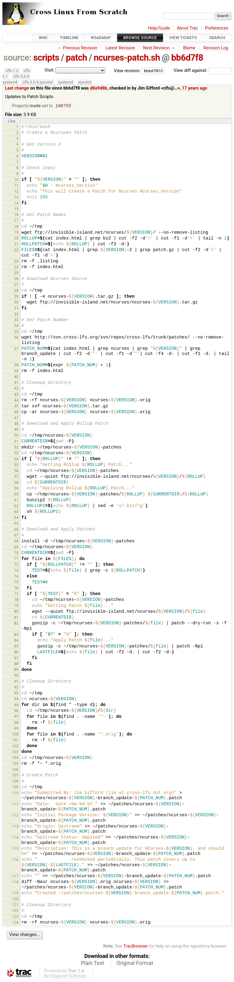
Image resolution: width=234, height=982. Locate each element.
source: (17, 57)
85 (16, 646)
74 (16, 577)
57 (16, 477)
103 (15, 752)
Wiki (43, 37)
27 (16, 285)
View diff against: (203, 70)
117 (15, 876)
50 (16, 436)
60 (16, 494)
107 (15, 776)
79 (16, 606)
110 (15, 793)
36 (16, 338)
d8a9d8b (98, 88)
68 (16, 541)
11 (16, 186)
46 (16, 412)
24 (16, 267)
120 (15, 899)
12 (16, 192)
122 (15, 911)
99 (16, 729)
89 (16, 670)
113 (15, 826)
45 (16, 406)
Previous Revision (80, 48)
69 (16, 547)
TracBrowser (135, 946)
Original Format (134, 964)
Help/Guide (159, 28)
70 (16, 553)
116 (15, 860)
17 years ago (194, 88)
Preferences (216, 28)
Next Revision (156, 48)
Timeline (69, 37)
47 (16, 418)
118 (15, 882)
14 (16, 203)
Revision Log (216, 48)
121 (15, 905)
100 (15, 734)
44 (16, 401)
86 (16, 652)
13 (16, 198)
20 (16, 238)
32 (16, 314)
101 (15, 740)
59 (16, 489)
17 (16, 221)
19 (16, 233)
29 (16, 297)
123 (15, 917)
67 (16, 536)
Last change (17, 88)
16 (16, 215)
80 (16, 612)
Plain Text (92, 964)
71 (16, 559)
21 (16, 245)
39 (16, 371)
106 (15, 770)
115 (15, 849)
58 (16, 483)
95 (16, 705)
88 (16, 664)
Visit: (49, 70)
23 (16, 262)
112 (15, 816)
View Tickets (183, 37)
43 (16, 395)
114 (15, 838)
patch (76, 57)
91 (16, 682)
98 (16, 723)
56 (16, 471)
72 (16, 565)
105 (15, 764)
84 (16, 641)
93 (16, 693)
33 (16, 320)
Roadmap (101, 37)
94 (16, 699)
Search (217, 37)
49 (16, 430)
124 (15, 923)
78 (16, 600)
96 (16, 711)
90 (16, 676)
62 (16, 506)
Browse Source (140, 37)
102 (15, 746)
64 (16, 518)
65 (16, 524)
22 (16, 250)
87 (16, 658)
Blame (189, 48)
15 (16, 209)
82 (16, 624)
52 (16, 447)
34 (16, 326)
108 (15, 781)
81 (16, 618)
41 (16, 383)
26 (16, 279)
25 (16, 273)
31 (16, 309)
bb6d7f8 (187, 57)
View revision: (127, 70)
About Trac (187, 28)
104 (15, 758)
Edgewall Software (68, 976)
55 (16, 465)
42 (16, 389)
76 (16, 588)
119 (15, 893)
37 (16, 349)
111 (15, 804)
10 (16, 180)
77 (16, 594)
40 (16, 377)
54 (16, 459)
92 (16, 688)
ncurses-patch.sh (127, 57)
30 (16, 302)
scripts (46, 57)
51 (16, 442)
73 (16, 571)
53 (16, 453)
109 (15, 787)
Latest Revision (120, 48)
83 (16, 635)
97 (16, 717)
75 (16, 582)
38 (16, 365)
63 (16, 512)
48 (16, 424)
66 (16, 530)
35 (16, 332)
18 (16, 227)
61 (16, 500)
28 (16, 291)
